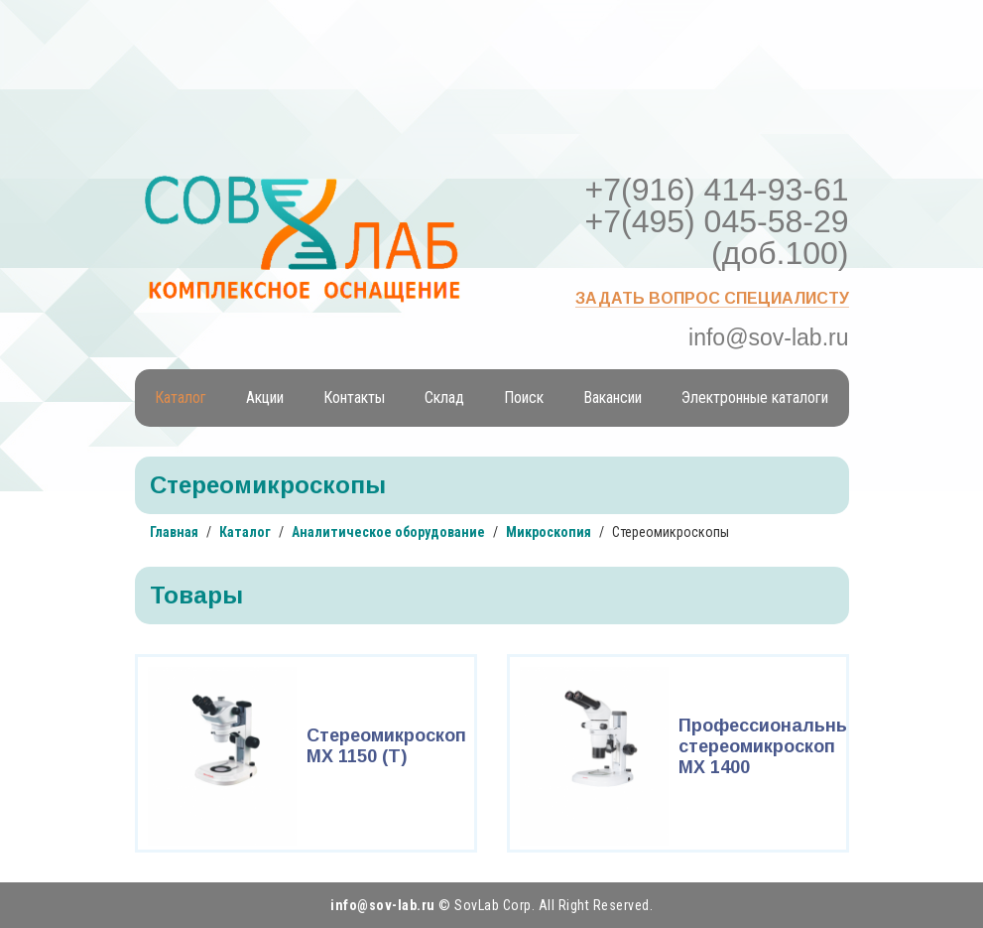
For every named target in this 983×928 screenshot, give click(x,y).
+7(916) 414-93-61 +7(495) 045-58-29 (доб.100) (717, 221)
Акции (265, 397)
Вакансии (612, 397)
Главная (174, 532)
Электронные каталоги (754, 397)
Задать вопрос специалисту (712, 298)
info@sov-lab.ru (768, 337)
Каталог (180, 397)
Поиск (524, 397)
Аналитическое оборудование (388, 532)
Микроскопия (548, 532)
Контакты (354, 397)
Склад (444, 397)
